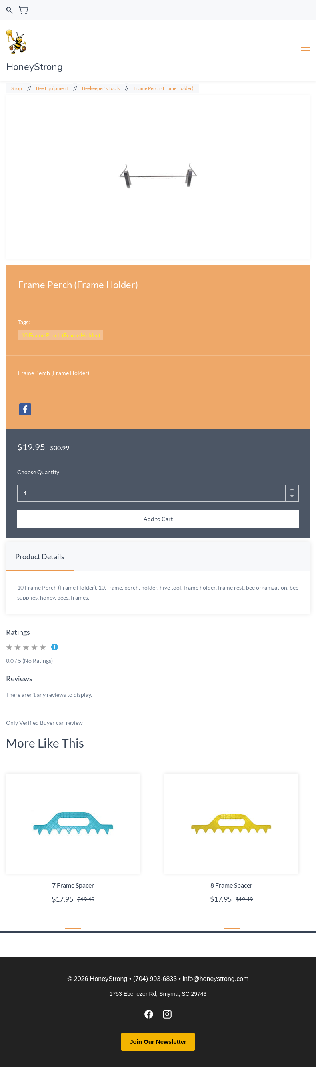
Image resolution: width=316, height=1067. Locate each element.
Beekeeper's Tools (101, 88)
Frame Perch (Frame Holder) (164, 88)
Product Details (39, 556)
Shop (16, 88)
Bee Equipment (52, 88)
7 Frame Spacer (73, 885)
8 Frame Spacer (231, 885)
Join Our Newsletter (158, 1041)
